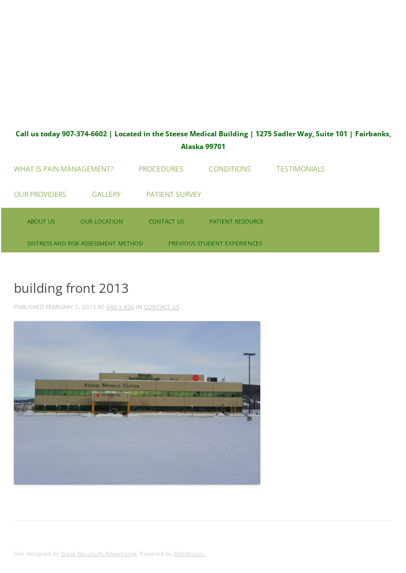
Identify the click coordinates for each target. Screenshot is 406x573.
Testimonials (300, 169)
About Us (41, 221)
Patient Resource (236, 221)
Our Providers (40, 194)
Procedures (161, 169)
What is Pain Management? (63, 169)
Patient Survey (173, 194)
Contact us (166, 221)
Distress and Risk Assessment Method (85, 243)
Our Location (101, 221)
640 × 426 (120, 307)
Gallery (106, 194)
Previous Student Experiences (215, 243)
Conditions (230, 169)
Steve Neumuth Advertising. (99, 553)
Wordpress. (189, 553)
